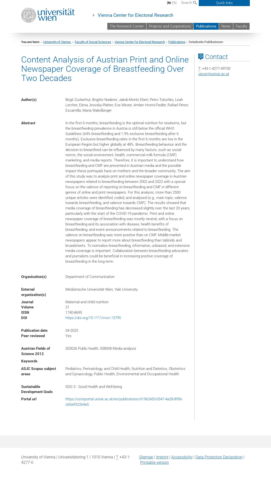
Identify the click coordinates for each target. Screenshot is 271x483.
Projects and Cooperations (170, 26)
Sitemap (146, 457)
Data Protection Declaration (219, 457)
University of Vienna (57, 42)
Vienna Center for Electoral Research (135, 15)
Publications (206, 26)
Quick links (224, 3)
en (172, 3)
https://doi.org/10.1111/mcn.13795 (93, 318)
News (226, 26)
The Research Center (127, 26)
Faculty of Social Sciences (93, 42)
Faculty (241, 26)
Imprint (162, 457)
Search (189, 2)
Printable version (154, 462)
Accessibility (182, 457)
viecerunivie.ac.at (213, 74)
